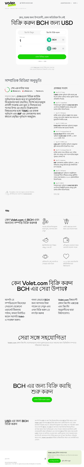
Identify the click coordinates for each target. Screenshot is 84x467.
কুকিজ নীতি (7, 458)
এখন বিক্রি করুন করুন (42, 399)
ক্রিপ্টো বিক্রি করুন (53, 32)
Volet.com (7, 8)
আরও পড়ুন (56, 194)
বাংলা (75, 3)
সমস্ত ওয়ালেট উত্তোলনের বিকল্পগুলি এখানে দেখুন (42, 69)
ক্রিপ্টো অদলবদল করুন (26, 3)
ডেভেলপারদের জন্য (66, 3)
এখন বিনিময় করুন (42, 57)
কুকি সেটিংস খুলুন (66, 461)
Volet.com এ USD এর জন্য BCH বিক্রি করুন (18, 8)
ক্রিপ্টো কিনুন (29, 32)
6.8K (46, 458)
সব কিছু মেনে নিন (54, 461)
